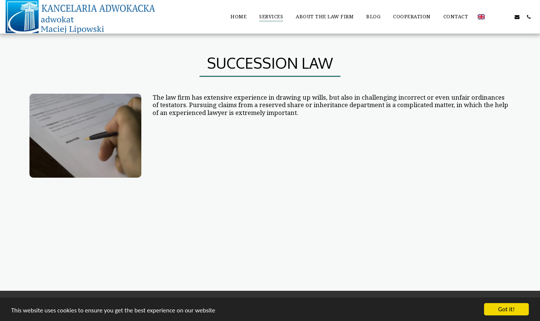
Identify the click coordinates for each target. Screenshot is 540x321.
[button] (494, 16)
